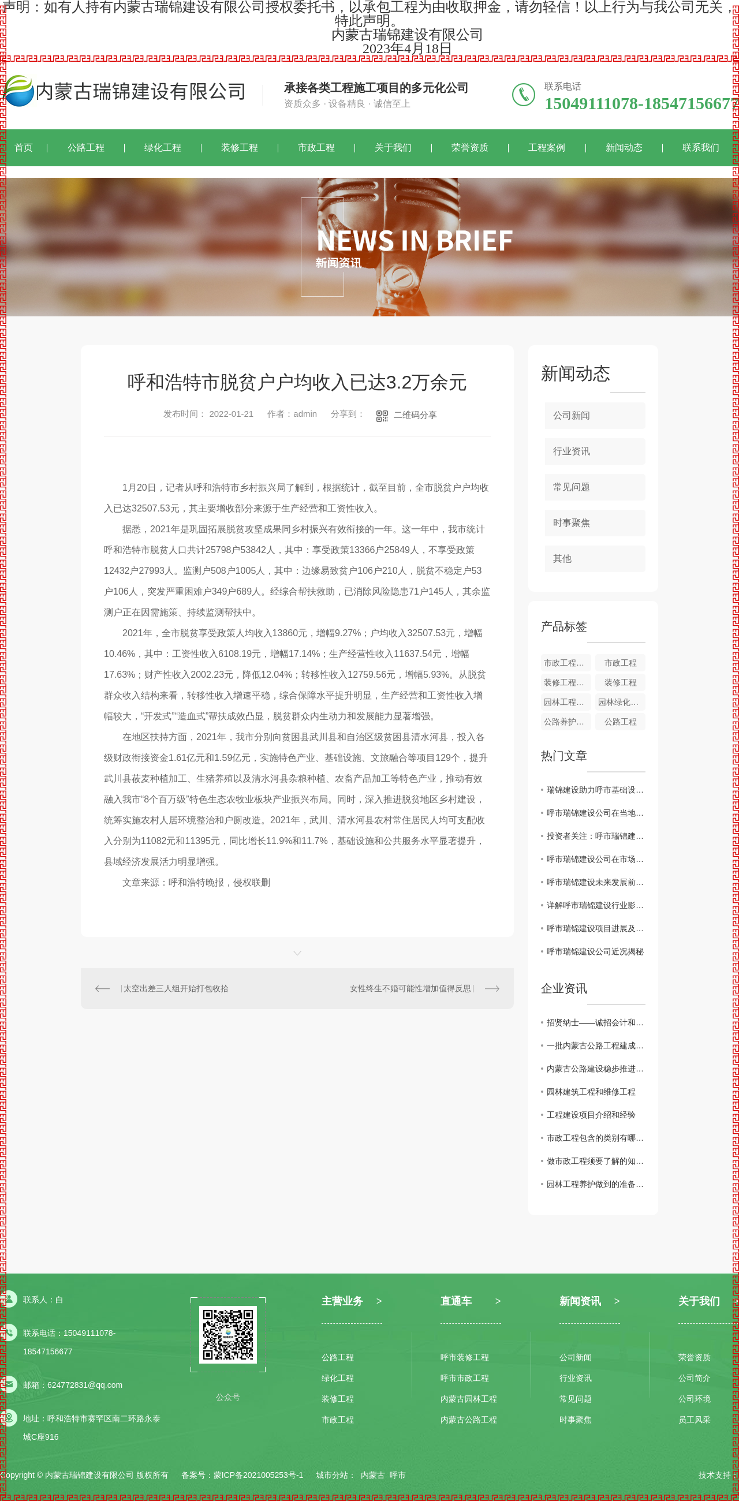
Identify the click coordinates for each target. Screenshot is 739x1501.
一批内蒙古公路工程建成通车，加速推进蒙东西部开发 (596, 1045)
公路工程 (86, 147)
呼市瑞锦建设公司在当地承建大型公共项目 (596, 812)
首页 (23, 147)
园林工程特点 (567, 702)
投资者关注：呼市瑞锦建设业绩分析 (596, 836)
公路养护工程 (567, 721)
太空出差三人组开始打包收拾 (176, 988)
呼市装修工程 (465, 1357)
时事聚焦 (571, 523)
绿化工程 (162, 147)
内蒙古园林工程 (469, 1398)
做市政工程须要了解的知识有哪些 (596, 1161)
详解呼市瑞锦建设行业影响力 (596, 905)
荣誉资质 (469, 147)
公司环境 (694, 1398)
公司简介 (694, 1378)
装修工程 (239, 147)
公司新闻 (571, 415)
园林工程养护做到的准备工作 (596, 1184)
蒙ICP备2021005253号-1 (259, 1475)
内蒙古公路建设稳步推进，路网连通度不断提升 (596, 1068)
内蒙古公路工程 (469, 1419)
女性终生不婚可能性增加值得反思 (410, 988)
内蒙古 (373, 1475)
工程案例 (546, 147)
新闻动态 (624, 147)
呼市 (398, 1475)
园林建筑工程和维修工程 (591, 1091)
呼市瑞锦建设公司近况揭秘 (595, 951)
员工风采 (694, 1419)
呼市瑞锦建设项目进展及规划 (596, 928)
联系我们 (700, 147)
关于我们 (393, 147)
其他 (562, 558)
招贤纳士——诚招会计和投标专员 (596, 1022)
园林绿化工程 (621, 702)
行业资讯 (571, 451)
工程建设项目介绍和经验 (591, 1114)
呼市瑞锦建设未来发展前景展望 (596, 882)
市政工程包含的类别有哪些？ (596, 1137)
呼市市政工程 (465, 1378)
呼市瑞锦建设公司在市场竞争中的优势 (596, 859)
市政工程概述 (567, 662)
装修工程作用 (567, 682)
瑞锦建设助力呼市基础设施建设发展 (596, 789)
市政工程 (316, 147)
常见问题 (571, 487)
